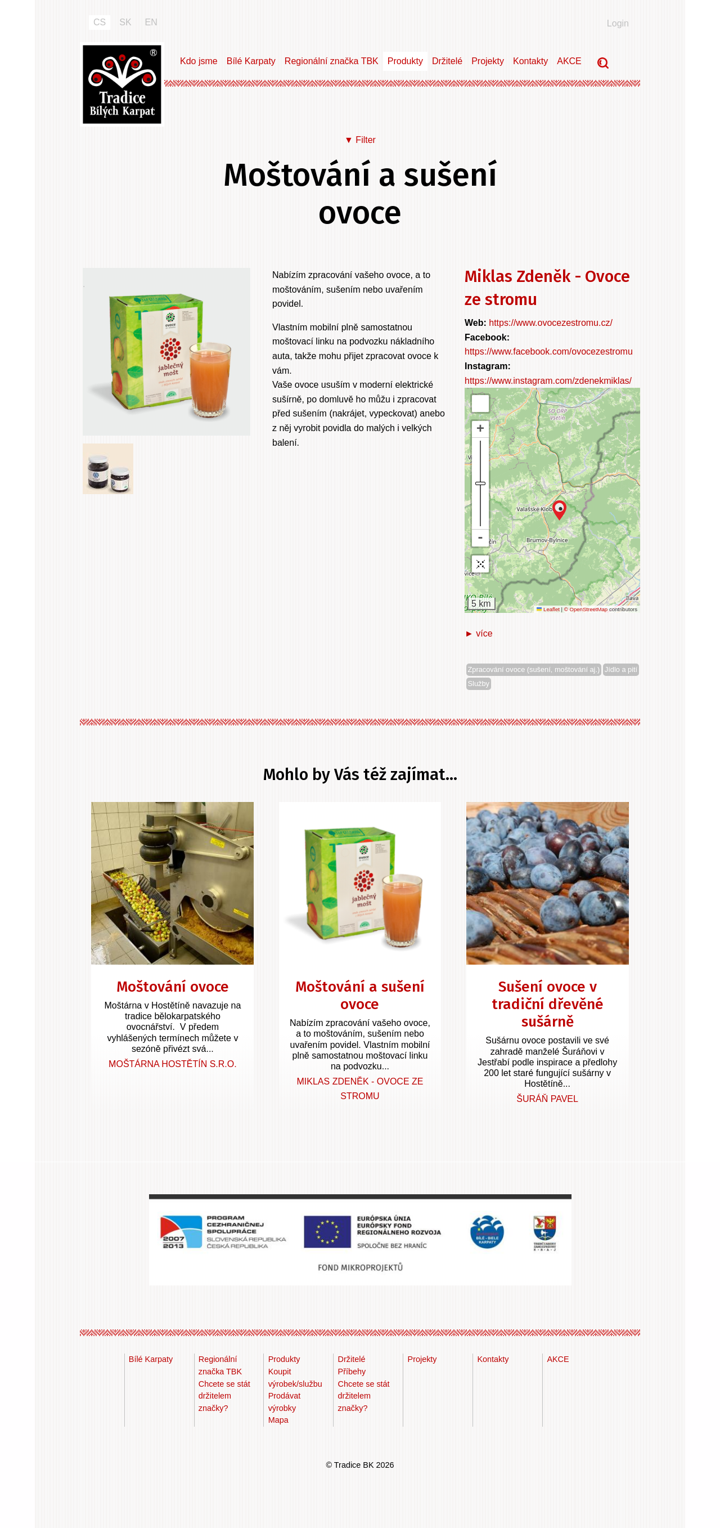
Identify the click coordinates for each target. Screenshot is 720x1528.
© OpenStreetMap (586, 609)
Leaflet (548, 609)
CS (99, 22)
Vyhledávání (604, 64)
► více (479, 633)
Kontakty (530, 61)
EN (151, 22)
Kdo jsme (199, 61)
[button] (559, 510)
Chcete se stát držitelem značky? (224, 1396)
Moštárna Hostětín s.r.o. (173, 1064)
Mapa (278, 1419)
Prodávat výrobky (284, 1402)
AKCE (569, 61)
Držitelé (447, 61)
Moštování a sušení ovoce (360, 995)
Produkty (405, 61)
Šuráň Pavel (547, 1099)
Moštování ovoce (172, 987)
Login (618, 23)
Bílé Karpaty (251, 61)
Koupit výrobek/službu (295, 1377)
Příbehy (352, 1371)
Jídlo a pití (621, 669)
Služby (478, 683)
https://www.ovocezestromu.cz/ (551, 323)
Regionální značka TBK (332, 61)
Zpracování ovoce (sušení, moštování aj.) (534, 669)
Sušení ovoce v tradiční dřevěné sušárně (548, 1004)
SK (125, 22)
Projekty (487, 61)
